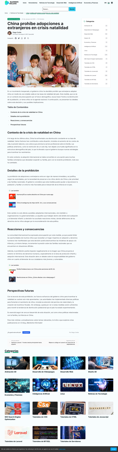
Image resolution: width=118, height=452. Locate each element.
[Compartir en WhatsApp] (22, 38)
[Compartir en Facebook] (16, 38)
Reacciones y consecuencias (21, 120)
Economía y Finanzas (91, 3)
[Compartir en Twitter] (19, 38)
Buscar (72, 9)
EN (105, 3)
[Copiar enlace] (28, 38)
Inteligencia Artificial (75, 3)
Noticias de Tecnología (46, 3)
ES (108, 3)
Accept (113, 449)
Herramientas (33, 3)
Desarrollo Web (62, 3)
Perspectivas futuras (18, 125)
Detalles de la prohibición (20, 116)
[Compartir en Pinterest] (25, 38)
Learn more (62, 449)
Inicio (24, 3)
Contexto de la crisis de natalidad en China (26, 112)
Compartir (26, 332)
